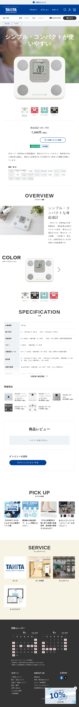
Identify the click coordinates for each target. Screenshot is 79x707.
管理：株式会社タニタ (41, 680)
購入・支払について (17, 680)
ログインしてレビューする (27, 463)
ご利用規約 (15, 693)
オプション (45, 10)
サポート (55, 10)
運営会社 (37, 677)
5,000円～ (17, 23)
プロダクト (34, 10)
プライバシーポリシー (41, 685)
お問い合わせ (15, 688)
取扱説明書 (55, 18)
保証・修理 (15, 685)
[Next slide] (59, 269)
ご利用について (16, 677)
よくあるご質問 (16, 691)
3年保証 (45, 146)
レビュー (41, 18)
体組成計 (7, 23)
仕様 (33, 18)
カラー (27, 18)
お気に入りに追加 (53, 140)
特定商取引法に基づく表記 (43, 688)
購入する (70, 18)
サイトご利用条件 (40, 682)
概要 (20, 18)
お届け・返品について (18, 682)
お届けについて (41, 2)
